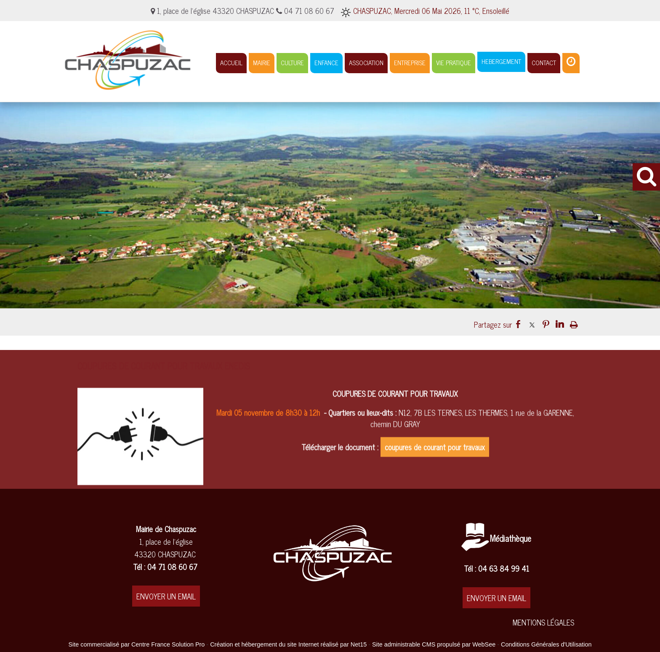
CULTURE (292, 62)
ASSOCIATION (366, 62)
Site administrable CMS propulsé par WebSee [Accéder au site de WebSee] (433, 644)
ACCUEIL (231, 62)
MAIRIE (261, 62)
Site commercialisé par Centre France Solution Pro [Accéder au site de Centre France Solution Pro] (136, 644)
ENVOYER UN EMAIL (166, 596)
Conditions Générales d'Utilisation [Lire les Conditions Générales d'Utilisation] (546, 644)
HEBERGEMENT (501, 61)
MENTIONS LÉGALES (543, 622)
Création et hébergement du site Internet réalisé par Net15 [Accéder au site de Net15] (288, 644)
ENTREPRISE (410, 62)
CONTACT (544, 62)
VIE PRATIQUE (453, 62)
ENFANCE (326, 62)
